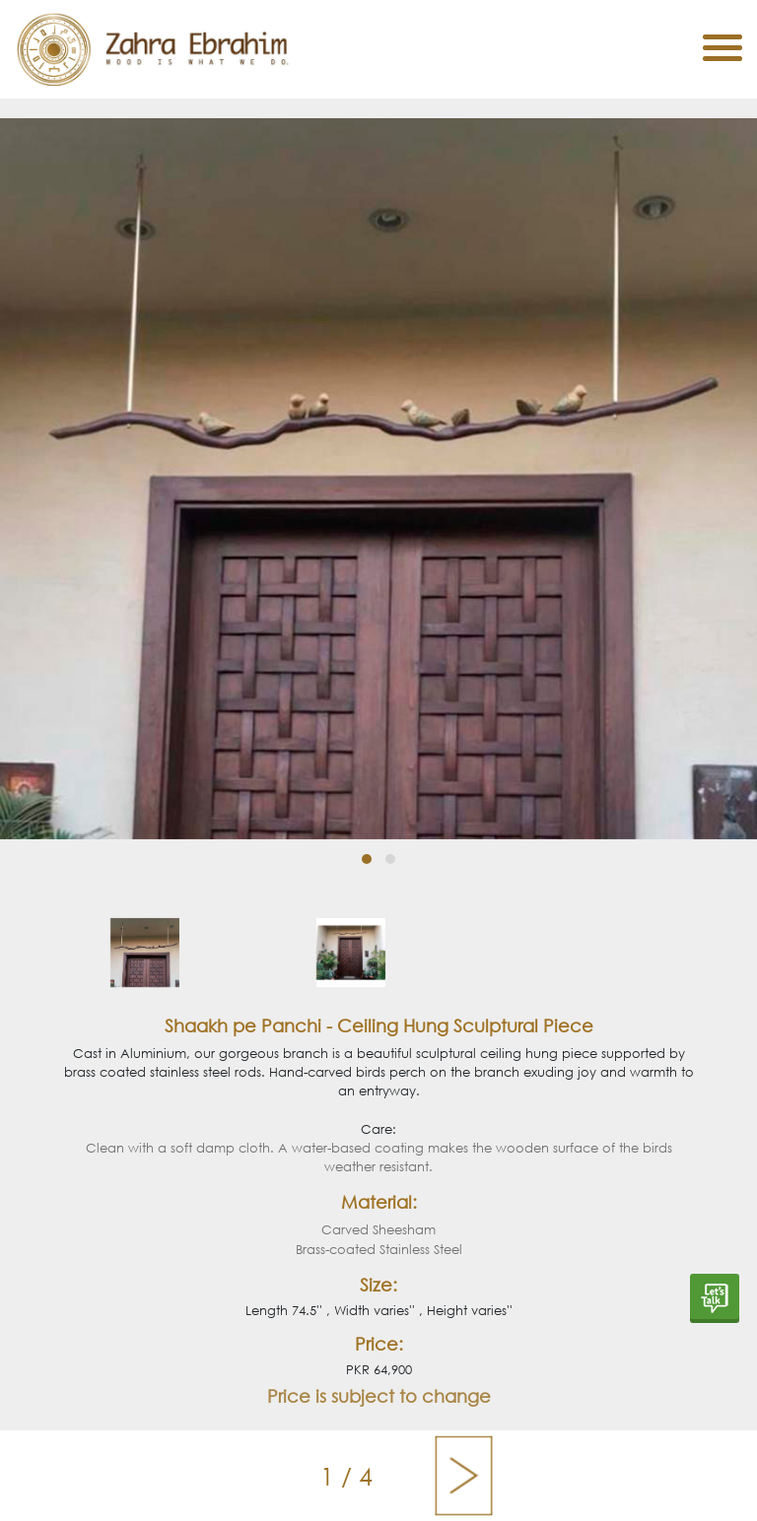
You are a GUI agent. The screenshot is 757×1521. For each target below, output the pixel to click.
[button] (366, 859)
